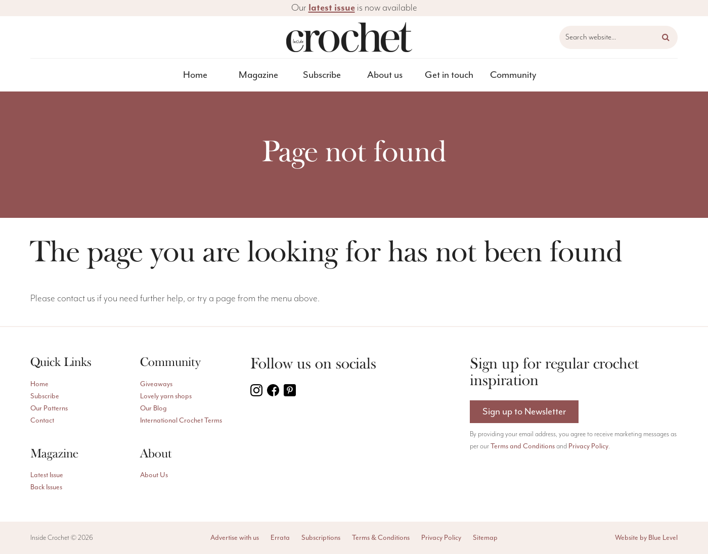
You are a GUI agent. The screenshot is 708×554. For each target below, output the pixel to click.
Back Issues (46, 487)
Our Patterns (49, 408)
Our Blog (153, 408)
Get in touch (449, 75)
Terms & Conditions (381, 537)
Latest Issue (46, 475)
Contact (42, 420)
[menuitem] (195, 75)
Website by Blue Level (646, 537)
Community (513, 75)
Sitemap (485, 537)
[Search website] (618, 37)
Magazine (258, 75)
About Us (154, 475)
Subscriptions (320, 537)
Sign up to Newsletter (524, 411)
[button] (666, 37)
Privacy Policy (588, 446)
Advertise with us (234, 537)
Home (195, 75)
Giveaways (156, 384)
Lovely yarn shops (166, 396)
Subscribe (322, 75)
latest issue (331, 8)
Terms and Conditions (523, 446)
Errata (280, 537)
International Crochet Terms (181, 420)
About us (385, 75)
